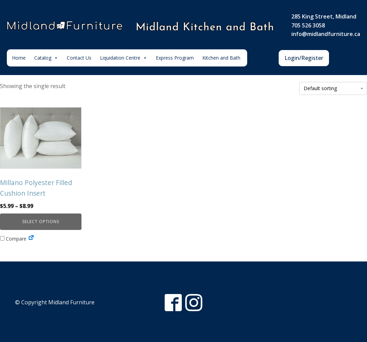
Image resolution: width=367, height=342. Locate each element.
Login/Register (303, 58)
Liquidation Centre (123, 58)
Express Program (175, 57)
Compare (13, 238)
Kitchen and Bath (221, 57)
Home (19, 57)
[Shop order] (333, 88)
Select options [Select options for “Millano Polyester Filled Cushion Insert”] (40, 221)
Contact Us (79, 57)
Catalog (46, 58)
